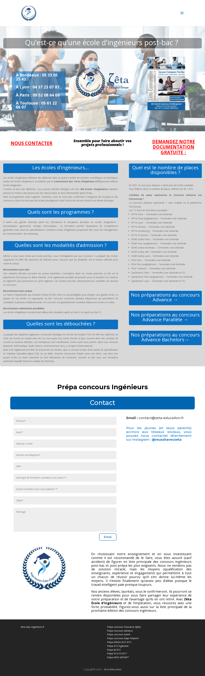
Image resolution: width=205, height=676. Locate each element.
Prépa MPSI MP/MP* (118, 657)
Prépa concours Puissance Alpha (124, 626)
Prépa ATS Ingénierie (118, 645)
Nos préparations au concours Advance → (165, 297)
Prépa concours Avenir (118, 634)
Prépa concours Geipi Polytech (123, 638)
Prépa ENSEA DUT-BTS (119, 642)
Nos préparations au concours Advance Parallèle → (165, 317)
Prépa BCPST (114, 649)
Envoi (108, 537)
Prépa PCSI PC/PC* (117, 653)
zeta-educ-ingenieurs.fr (32, 626)
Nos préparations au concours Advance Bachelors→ (165, 337)
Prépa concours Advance (120, 630)
